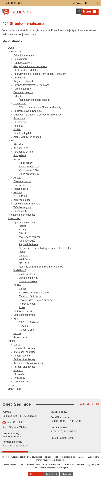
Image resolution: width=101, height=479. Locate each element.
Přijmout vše (35, 474)
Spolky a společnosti (24, 223)
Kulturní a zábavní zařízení (28, 364)
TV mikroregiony (22, 208)
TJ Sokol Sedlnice (29, 323)
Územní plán (20, 123)
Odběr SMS (14, 390)
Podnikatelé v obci (23, 312)
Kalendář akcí (21, 149)
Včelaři (23, 231)
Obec (11, 142)
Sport (16, 320)
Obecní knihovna (28, 279)
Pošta (22, 308)
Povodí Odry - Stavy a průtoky (35, 301)
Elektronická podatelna (25, 71)
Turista (11, 342)
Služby (17, 286)
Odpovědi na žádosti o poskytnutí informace (37, 116)
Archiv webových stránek (27, 138)
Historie (17, 194)
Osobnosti (19, 186)
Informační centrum (24, 353)
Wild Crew (24, 260)
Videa (16, 160)
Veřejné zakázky (22, 90)
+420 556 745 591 (17, 428)
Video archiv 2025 (29, 175)
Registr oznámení (23, 82)
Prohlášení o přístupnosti (21, 216)
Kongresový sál (21, 357)
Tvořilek (23, 257)
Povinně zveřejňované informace (31, 86)
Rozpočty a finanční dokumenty (30, 67)
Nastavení (67, 474)
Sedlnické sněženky (24, 360)
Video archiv (26, 164)
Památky (18, 372)
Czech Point (20, 197)
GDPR (17, 131)
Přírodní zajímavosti (24, 368)
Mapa (16, 346)
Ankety (17, 179)
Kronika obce (20, 190)
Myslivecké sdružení (30, 238)
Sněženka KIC (21, 212)
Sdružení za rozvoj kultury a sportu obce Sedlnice (46, 249)
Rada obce (19, 119)
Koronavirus (20, 338)
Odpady (17, 97)
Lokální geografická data (26, 205)
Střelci (22, 234)
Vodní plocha (20, 383)
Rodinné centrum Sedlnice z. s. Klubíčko (41, 268)
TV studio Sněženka (30, 297)
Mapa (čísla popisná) (24, 349)
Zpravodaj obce (22, 201)
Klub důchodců (27, 242)
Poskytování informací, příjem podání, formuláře (39, 75)
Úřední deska (20, 79)
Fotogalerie (19, 156)
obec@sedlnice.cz (17, 423)
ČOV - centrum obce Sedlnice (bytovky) (40, 108)
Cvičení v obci (26, 331)
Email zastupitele (22, 134)
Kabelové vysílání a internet (34, 294)
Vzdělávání (19, 271)
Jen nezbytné (51, 474)
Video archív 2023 (29, 168)
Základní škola (27, 275)
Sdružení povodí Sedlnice (27, 112)
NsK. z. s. (24, 264)
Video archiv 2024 (29, 171)
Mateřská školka (28, 283)
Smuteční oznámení (24, 316)
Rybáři (22, 253)
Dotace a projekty (23, 93)
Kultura (17, 334)
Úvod (11, 49)
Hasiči (22, 227)
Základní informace (23, 56)
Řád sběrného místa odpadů (34, 101)
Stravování (19, 375)
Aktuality (18, 145)
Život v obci (14, 219)
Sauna (22, 290)
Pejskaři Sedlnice (28, 245)
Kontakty (13, 386)
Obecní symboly (22, 182)
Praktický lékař (27, 305)
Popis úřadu (20, 60)
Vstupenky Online (23, 153)
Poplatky (18, 127)
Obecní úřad (15, 53)
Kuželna (23, 327)
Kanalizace (19, 105)
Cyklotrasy (19, 379)
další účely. (60, 460)
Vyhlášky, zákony (22, 64)
